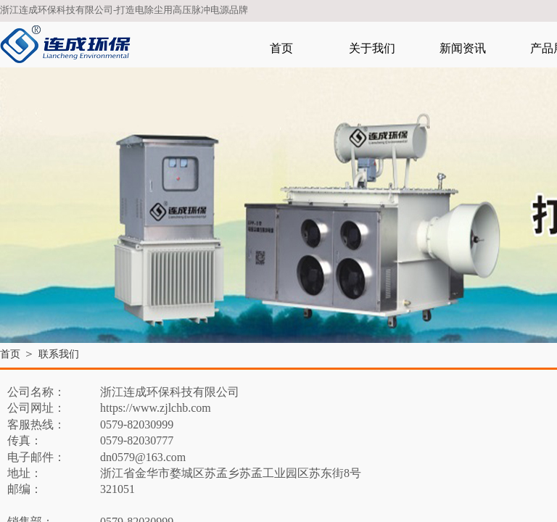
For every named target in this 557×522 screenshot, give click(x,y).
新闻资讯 (463, 48)
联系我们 (58, 354)
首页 (281, 48)
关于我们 (372, 48)
